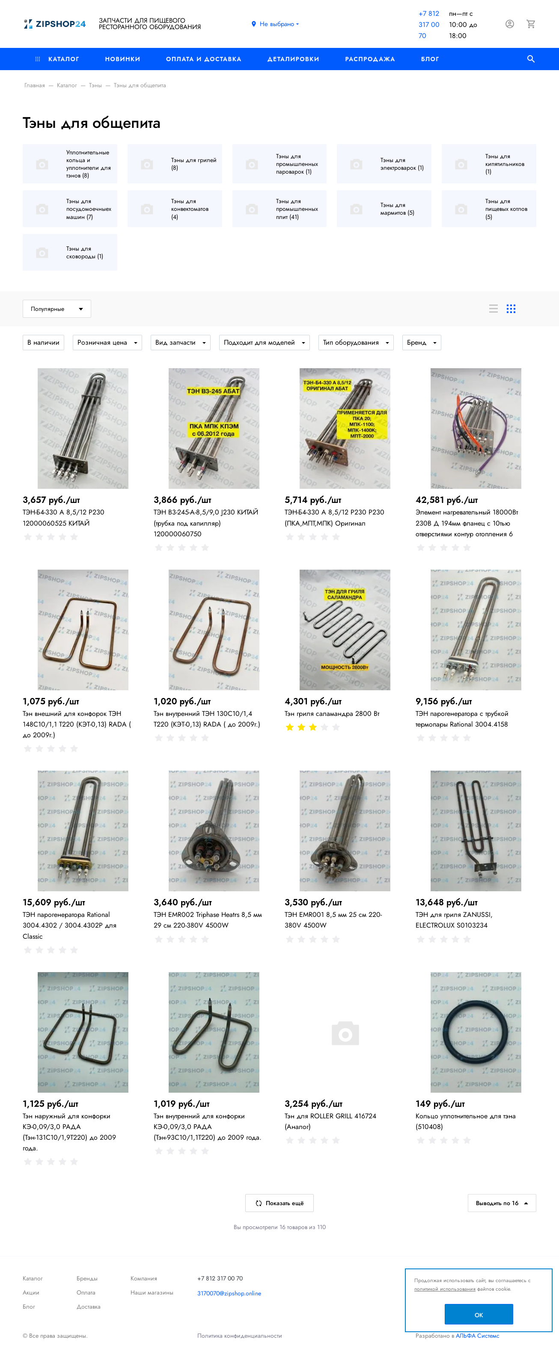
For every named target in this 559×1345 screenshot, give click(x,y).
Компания (144, 1278)
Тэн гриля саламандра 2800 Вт (332, 713)
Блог (430, 59)
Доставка (89, 1306)
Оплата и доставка (204, 59)
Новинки (122, 59)
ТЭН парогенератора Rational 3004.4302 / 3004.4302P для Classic (69, 925)
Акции (31, 1292)
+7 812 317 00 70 (429, 25)
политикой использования (445, 1289)
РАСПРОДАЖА (370, 59)
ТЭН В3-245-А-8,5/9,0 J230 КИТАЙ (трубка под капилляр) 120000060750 (206, 522)
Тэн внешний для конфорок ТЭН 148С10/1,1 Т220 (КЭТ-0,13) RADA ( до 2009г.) (77, 724)
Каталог (57, 59)
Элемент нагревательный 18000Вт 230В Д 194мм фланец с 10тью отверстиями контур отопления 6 (467, 522)
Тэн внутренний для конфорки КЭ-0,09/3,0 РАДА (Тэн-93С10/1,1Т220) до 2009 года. (208, 1126)
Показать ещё (279, 1203)
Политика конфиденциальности (239, 1335)
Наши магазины (152, 1292)
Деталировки (294, 59)
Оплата (86, 1292)
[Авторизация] (510, 24)
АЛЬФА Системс (477, 1335)
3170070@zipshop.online (229, 1293)
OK (479, 1315)
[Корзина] (531, 24)
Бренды (87, 1278)
